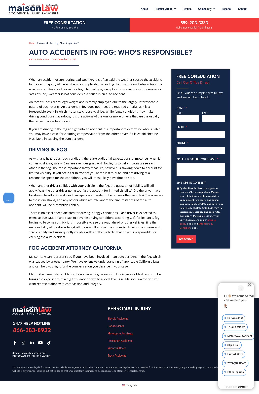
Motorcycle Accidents (120, 333)
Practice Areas (165, 9)
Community (206, 9)
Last (205, 113)
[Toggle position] (241, 286)
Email (181, 126)
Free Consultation (65, 23)
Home (32, 43)
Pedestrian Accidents (120, 340)
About (144, 9)
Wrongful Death (117, 348)
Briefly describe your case (197, 157)
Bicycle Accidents (118, 318)
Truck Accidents (117, 355)
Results (187, 9)
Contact (242, 9)
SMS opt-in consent (191, 181)
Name (181, 108)
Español (226, 9)
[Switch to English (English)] (129, 385)
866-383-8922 (32, 330)
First (180, 113)
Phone (182, 142)
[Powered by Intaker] (231, 387)
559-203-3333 (194, 23)
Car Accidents (116, 326)
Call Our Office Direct (192, 82)
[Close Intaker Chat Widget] (248, 286)
